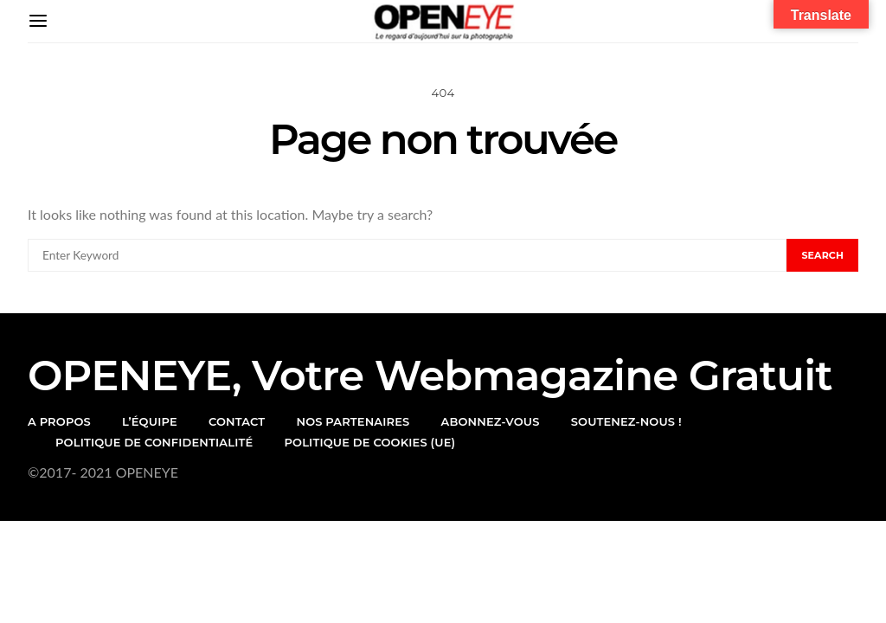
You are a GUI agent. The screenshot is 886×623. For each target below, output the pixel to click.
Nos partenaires (352, 421)
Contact (237, 421)
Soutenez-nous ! (626, 421)
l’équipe (149, 421)
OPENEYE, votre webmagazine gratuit (430, 375)
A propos (59, 421)
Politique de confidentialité (154, 442)
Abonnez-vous (490, 421)
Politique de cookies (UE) (369, 442)
